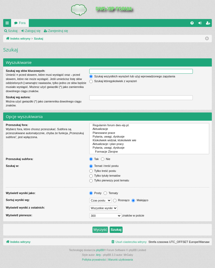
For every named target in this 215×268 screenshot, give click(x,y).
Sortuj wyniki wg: (18, 199)
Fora (22, 23)
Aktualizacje (149, 129)
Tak (94, 159)
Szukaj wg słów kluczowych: (25, 70)
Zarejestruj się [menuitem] (209, 24)
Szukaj (12, 31)
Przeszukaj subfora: (19, 159)
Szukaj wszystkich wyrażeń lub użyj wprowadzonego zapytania (132, 76)
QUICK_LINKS (8, 24)
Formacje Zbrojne (149, 152)
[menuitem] (192, 23)
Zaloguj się (32, 31)
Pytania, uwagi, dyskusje (149, 137)
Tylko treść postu (102, 170)
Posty (95, 193)
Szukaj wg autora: (18, 97)
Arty (98, 254)
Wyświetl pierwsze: (19, 215)
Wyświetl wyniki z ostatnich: (25, 207)
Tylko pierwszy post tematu (109, 180)
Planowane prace (149, 133)
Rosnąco (121, 200)
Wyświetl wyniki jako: (20, 193)
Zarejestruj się (58, 31)
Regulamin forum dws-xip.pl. (149, 125)
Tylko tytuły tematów (104, 175)
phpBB (100, 250)
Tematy (111, 193)
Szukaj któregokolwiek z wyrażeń (113, 81)
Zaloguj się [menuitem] (201, 24)
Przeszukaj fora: (17, 124)
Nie (105, 159)
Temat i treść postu (104, 165)
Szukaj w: (12, 165)
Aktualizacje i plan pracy (149, 144)
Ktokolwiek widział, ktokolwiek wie (149, 140)
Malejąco (140, 200)
